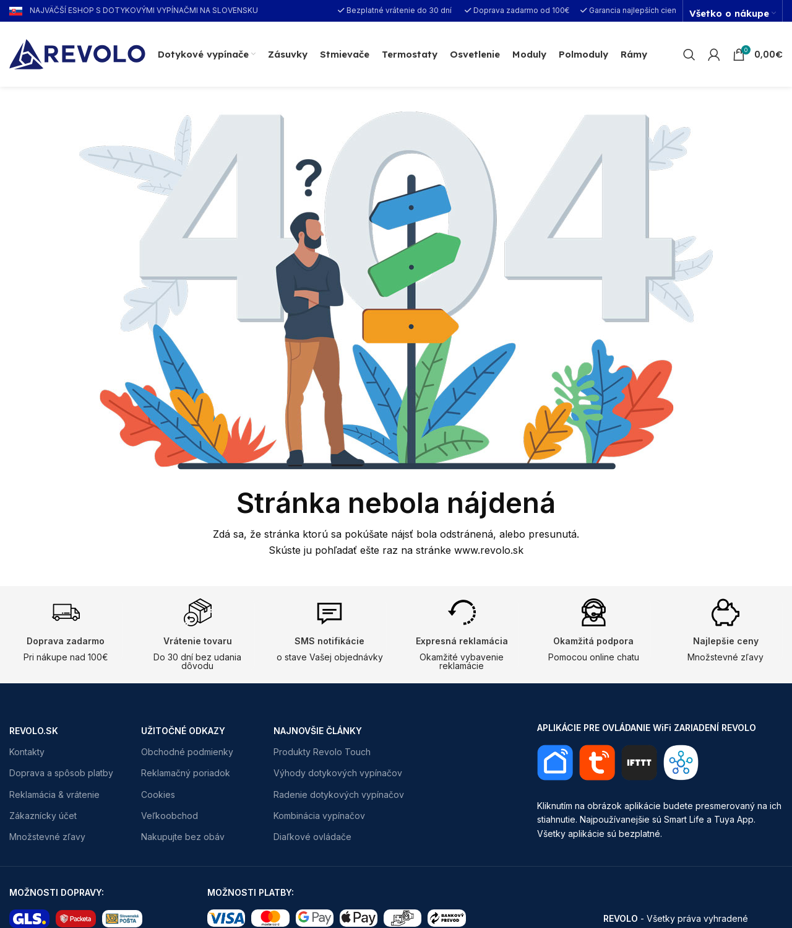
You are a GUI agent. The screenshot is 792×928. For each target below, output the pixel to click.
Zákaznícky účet (43, 815)
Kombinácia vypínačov (319, 815)
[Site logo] (77, 53)
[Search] (689, 54)
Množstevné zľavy (47, 836)
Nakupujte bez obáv (183, 836)
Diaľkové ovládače (312, 836)
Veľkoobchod (169, 815)
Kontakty (27, 751)
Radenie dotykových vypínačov (338, 794)
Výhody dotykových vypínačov (337, 773)
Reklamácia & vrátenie (54, 794)
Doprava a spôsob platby (61, 773)
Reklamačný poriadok (185, 773)
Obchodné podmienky (187, 751)
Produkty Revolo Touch (322, 751)
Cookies (158, 794)
